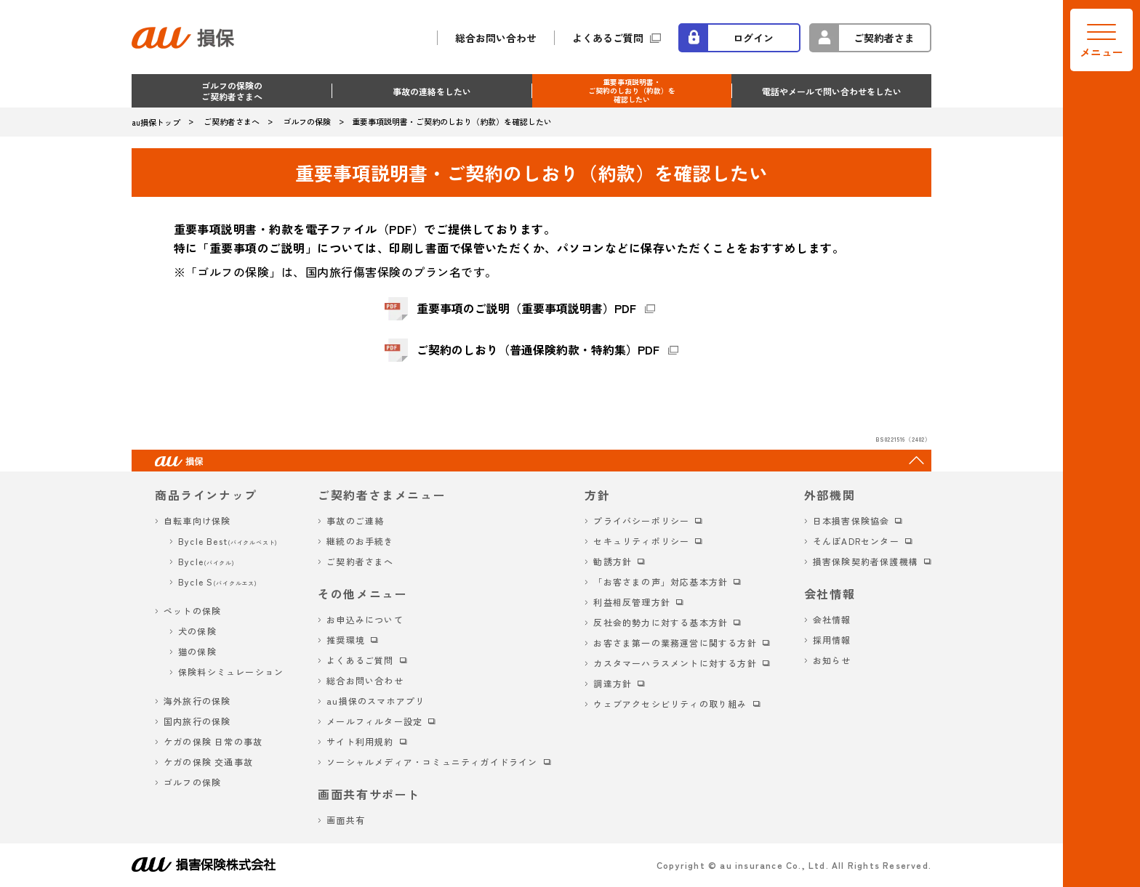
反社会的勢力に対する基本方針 (660, 622)
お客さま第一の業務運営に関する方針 (674, 642)
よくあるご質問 (607, 38)
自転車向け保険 (197, 520)
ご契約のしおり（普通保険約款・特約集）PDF (538, 349)
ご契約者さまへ (359, 561)
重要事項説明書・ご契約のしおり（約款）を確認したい (631, 90)
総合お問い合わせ (496, 38)
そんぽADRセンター (856, 541)
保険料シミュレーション (231, 671)
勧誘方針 (612, 561)
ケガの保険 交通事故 (208, 762)
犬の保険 (197, 631)
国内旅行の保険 (197, 721)
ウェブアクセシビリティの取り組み (670, 703)
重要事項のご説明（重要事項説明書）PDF (526, 308)
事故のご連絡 (355, 520)
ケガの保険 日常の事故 (213, 741)
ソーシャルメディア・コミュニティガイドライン (431, 762)
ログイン (753, 38)
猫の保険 (197, 651)
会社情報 (832, 619)
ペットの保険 (192, 610)
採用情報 (832, 639)
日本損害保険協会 (851, 520)
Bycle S (217, 581)
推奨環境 (345, 639)
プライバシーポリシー (641, 520)
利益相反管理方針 (631, 602)
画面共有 (345, 820)
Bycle (206, 561)
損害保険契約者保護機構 (865, 561)
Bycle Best (228, 541)
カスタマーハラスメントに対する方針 (674, 663)
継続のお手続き (359, 541)
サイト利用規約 (359, 741)
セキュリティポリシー (641, 541)
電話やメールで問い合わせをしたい (832, 91)
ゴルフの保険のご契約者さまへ (231, 90)
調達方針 (612, 683)
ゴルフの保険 (192, 782)
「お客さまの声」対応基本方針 (660, 581)
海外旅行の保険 (197, 700)
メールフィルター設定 (374, 721)
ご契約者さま (884, 38)
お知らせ (832, 660)
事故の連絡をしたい (432, 91)
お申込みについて (365, 619)
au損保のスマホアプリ (375, 700)
